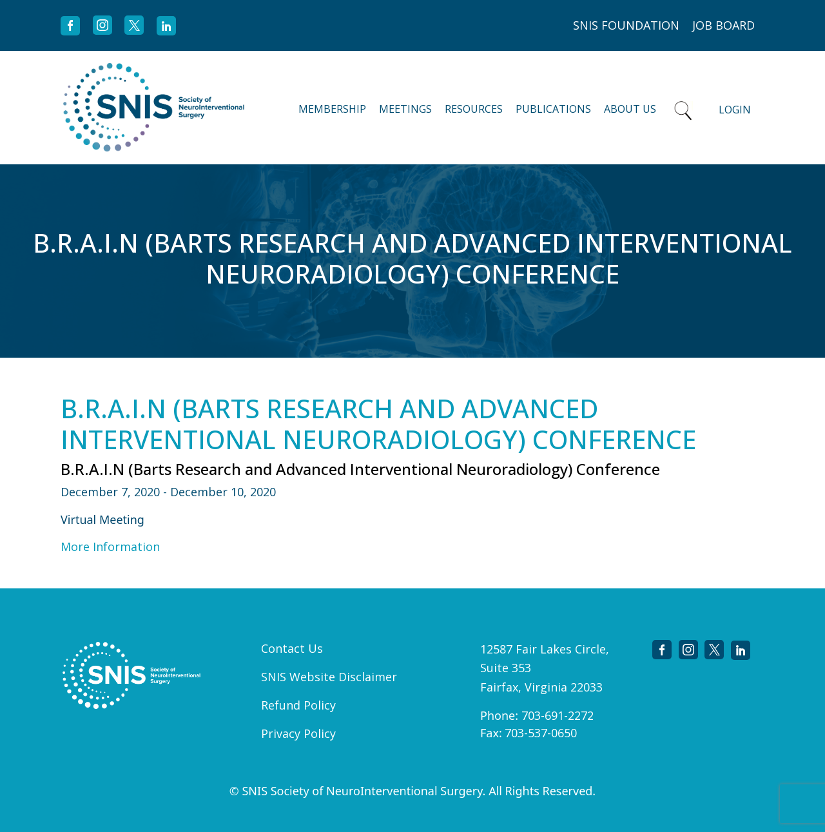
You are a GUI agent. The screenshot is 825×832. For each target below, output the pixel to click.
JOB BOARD (723, 25)
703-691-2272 (557, 715)
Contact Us (292, 648)
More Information (110, 546)
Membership (332, 109)
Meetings (405, 109)
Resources (474, 109)
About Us (630, 109)
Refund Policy (298, 705)
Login (735, 109)
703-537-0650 (541, 732)
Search (683, 108)
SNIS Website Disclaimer (329, 676)
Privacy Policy (298, 733)
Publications (553, 109)
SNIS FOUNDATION (626, 25)
